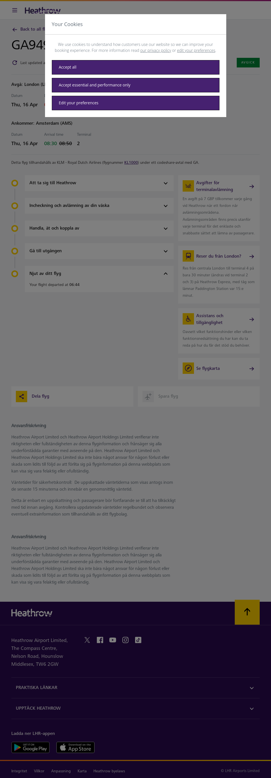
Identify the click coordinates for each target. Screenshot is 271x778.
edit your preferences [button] (196, 50)
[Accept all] (135, 67)
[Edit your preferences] (135, 103)
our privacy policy (155, 50)
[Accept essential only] (135, 85)
